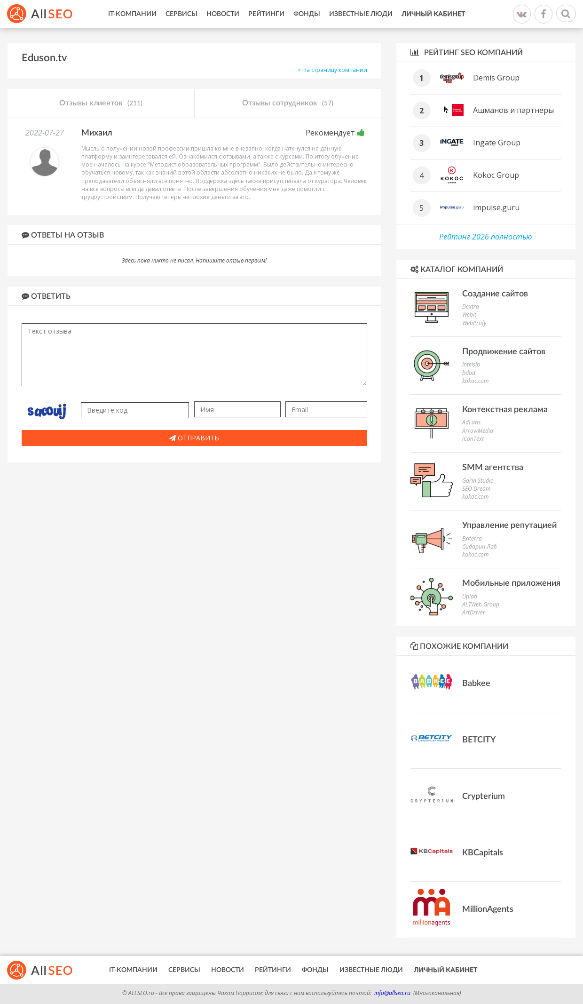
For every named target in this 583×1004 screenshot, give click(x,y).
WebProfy (474, 323)
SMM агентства (492, 467)
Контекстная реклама (505, 410)
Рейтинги (266, 14)
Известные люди (361, 14)
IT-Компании (132, 14)
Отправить (194, 437)
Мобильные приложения (511, 583)
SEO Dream (476, 489)
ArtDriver (473, 612)
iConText (473, 439)
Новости (222, 14)
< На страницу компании (332, 70)
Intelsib (471, 364)
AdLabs (471, 422)
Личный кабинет (433, 14)
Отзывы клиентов (100, 103)
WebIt (469, 315)
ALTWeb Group (480, 604)
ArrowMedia (477, 431)
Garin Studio (478, 481)
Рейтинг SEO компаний (466, 52)
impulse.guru (496, 207)
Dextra (470, 307)
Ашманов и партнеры (513, 110)
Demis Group (496, 77)
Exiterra (472, 538)
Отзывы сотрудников (287, 103)
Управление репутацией (509, 525)
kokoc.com (475, 381)
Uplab (469, 596)
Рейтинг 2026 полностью (485, 236)
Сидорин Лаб (479, 546)
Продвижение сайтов (503, 352)
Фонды (306, 14)
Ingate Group (496, 142)
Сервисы (181, 14)
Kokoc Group (496, 175)
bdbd (468, 373)
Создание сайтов (495, 294)
